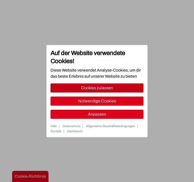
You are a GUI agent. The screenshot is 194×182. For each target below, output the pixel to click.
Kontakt (56, 131)
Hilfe (54, 126)
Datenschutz (71, 126)
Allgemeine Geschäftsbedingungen (110, 126)
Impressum (74, 131)
